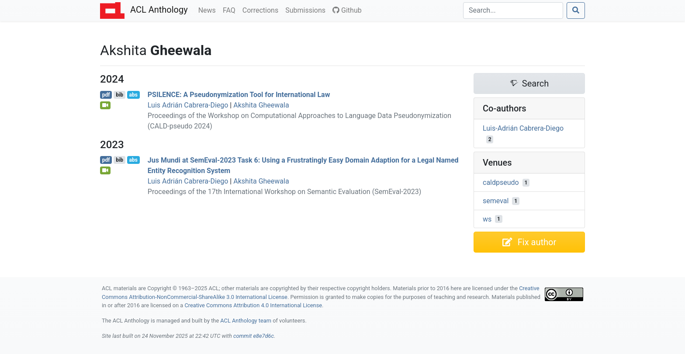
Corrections (262, 9)
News (208, 9)
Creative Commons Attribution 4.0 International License (253, 305)
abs (133, 95)
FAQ (231, 9)
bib (119, 95)
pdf (106, 95)
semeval (496, 201)
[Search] (513, 10)
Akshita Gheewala (261, 105)
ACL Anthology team (245, 320)
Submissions (307, 9)
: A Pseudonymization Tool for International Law (239, 94)
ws (487, 219)
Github (347, 10)
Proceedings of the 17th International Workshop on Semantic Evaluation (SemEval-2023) (284, 191)
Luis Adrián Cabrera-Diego (188, 105)
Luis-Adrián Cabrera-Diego (523, 128)
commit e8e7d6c (253, 336)
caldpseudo (501, 182)
